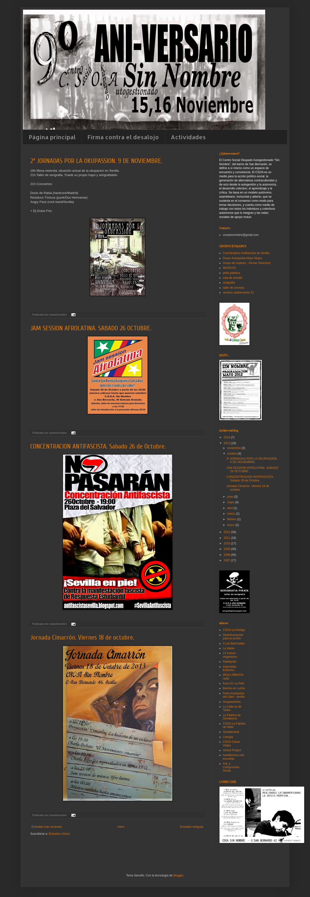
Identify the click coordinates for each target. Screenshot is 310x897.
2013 (227, 443)
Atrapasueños (232, 702)
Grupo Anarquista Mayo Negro (242, 258)
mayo (231, 502)
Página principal (52, 137)
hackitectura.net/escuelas (233, 756)
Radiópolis (229, 661)
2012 (227, 532)
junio (230, 496)
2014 (227, 437)
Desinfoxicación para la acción (233, 636)
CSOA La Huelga (234, 630)
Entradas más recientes (46, 826)
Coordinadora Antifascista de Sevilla (246, 253)
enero (231, 525)
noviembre (234, 448)
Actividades (188, 137)
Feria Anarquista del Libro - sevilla (234, 695)
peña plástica (231, 273)
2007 (227, 560)
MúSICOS (229, 268)
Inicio (121, 826)
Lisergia (228, 737)
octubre (232, 453)
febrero (232, 519)
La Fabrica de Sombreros (231, 716)
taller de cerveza (233, 287)
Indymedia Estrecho (229, 668)
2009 (227, 549)
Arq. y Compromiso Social (231, 767)
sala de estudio (232, 277)
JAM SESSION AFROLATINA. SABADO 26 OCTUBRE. (90, 328)
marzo (231, 513)
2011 (227, 538)
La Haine (228, 648)
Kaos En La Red (233, 683)
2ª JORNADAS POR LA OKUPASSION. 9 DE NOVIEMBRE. (96, 161)
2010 (227, 543)
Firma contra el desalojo (123, 137)
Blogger (178, 875)
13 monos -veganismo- (230, 654)
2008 (227, 555)
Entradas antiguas (191, 826)
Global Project (232, 750)
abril (230, 508)
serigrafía (229, 282)
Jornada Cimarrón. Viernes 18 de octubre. (82, 637)
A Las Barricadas (234, 643)
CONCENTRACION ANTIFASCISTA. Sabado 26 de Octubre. (98, 446)
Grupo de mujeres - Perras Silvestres (247, 263)
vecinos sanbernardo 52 (238, 292)
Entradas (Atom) (59, 833)
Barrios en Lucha (234, 688)
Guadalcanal (231, 732)
